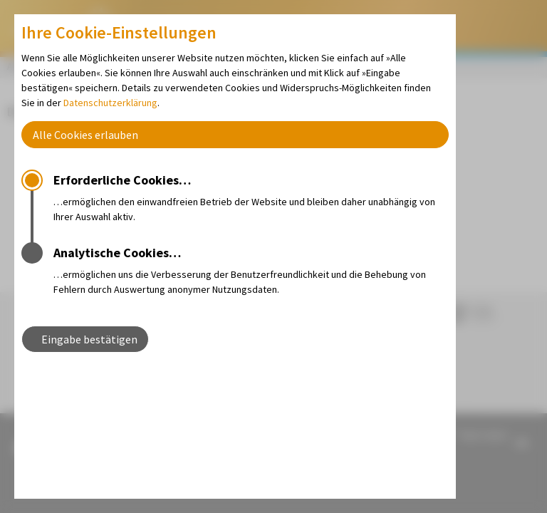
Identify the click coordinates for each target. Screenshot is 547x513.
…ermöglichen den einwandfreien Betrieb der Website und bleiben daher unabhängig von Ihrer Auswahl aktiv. (251, 196)
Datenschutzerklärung (110, 102)
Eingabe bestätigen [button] (89, 339)
